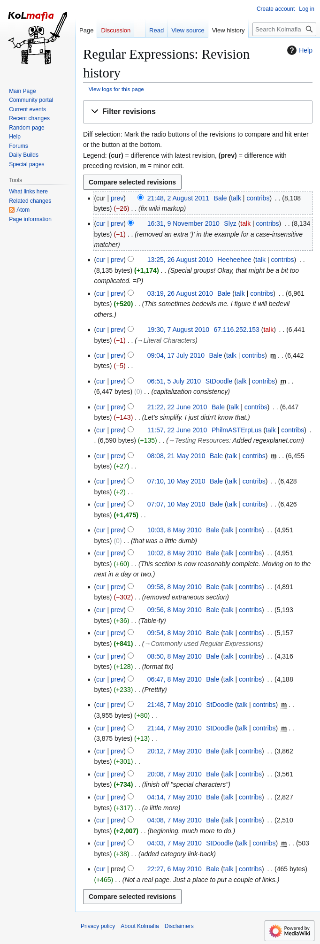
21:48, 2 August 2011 (178, 198)
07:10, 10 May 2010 (176, 481)
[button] (198, 112)
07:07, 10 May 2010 (176, 504)
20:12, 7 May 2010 (174, 751)
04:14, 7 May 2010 (174, 797)
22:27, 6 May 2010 (174, 869)
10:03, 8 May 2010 (174, 530)
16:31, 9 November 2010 (183, 223)
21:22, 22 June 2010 (177, 407)
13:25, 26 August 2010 (180, 259)
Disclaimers (179, 926)
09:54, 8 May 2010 (174, 633)
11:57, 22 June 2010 (177, 430)
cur (100, 223)
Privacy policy (98, 926)
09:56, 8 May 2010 (174, 610)
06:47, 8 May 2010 (174, 679)
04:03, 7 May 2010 (174, 843)
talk (236, 198)
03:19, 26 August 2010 (180, 293)
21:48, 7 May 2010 (174, 704)
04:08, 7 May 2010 (174, 820)
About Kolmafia (140, 926)
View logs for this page (116, 89)
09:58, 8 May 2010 (174, 587)
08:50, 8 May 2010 (174, 656)
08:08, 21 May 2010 (176, 456)
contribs (257, 198)
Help (298, 50)
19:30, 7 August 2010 (178, 329)
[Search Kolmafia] (284, 29)
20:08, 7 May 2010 (174, 774)
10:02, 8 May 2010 (174, 553)
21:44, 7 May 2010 (174, 728)
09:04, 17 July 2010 (176, 355)
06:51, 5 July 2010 (174, 381)
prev (117, 198)
